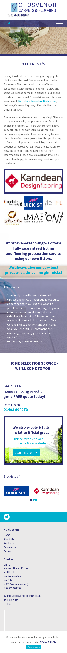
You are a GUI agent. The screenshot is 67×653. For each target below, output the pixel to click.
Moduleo (36, 101)
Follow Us (12, 600)
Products (9, 543)
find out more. (48, 642)
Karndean (24, 101)
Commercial (10, 547)
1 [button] (31, 500)
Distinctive (49, 101)
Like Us (11, 604)
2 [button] (34, 500)
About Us (9, 539)
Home (7, 535)
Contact (8, 551)
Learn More (23, 452)
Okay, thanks (33, 647)
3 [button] (36, 500)
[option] (33, 318)
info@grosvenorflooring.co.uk (24, 595)
